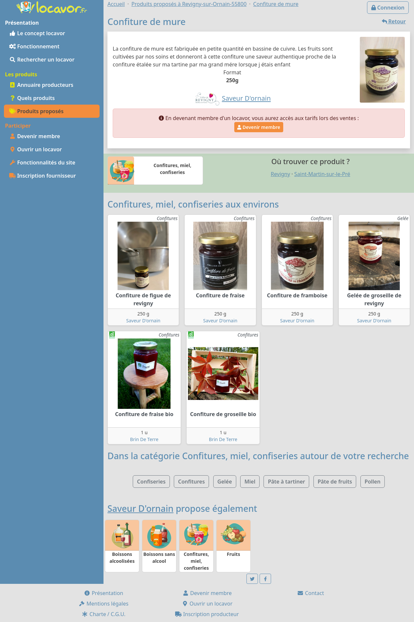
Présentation (103, 593)
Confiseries (151, 481)
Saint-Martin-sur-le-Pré (322, 174)
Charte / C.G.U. (103, 614)
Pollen (372, 481)
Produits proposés (36, 111)
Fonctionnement (34, 46)
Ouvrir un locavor (35, 149)
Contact (310, 593)
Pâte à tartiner (286, 481)
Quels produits (32, 98)
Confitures (191, 481)
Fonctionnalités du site (42, 162)
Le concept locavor (37, 33)
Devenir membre (34, 136)
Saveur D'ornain (143, 320)
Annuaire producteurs (41, 84)
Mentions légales (103, 603)
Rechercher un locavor (42, 59)
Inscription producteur (207, 614)
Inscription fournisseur (42, 175)
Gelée (225, 481)
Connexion (387, 7)
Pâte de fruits (335, 481)
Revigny (280, 174)
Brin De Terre (144, 439)
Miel (249, 481)
